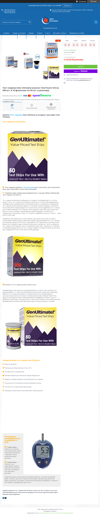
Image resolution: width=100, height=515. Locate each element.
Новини (39, 33)
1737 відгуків (82, 1)
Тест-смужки (16, 115)
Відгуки (40, 37)
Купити (67, 5)
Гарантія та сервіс (9, 37)
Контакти (31, 37)
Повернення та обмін (76, 33)
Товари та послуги (18, 33)
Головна (6, 33)
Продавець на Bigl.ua (50, 511)
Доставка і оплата (59, 33)
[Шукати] (29, 22)
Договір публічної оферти (55, 37)
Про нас (22, 37)
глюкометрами (28, 187)
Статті (47, 33)
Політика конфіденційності (65, 513)
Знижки (31, 33)
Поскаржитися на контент (48, 513)
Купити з (80, 71)
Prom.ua (60, 509)
